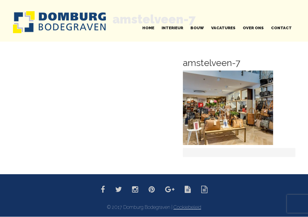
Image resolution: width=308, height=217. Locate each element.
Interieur (172, 28)
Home (148, 28)
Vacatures (223, 28)
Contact (281, 28)
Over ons (253, 28)
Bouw (197, 28)
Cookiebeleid (187, 207)
